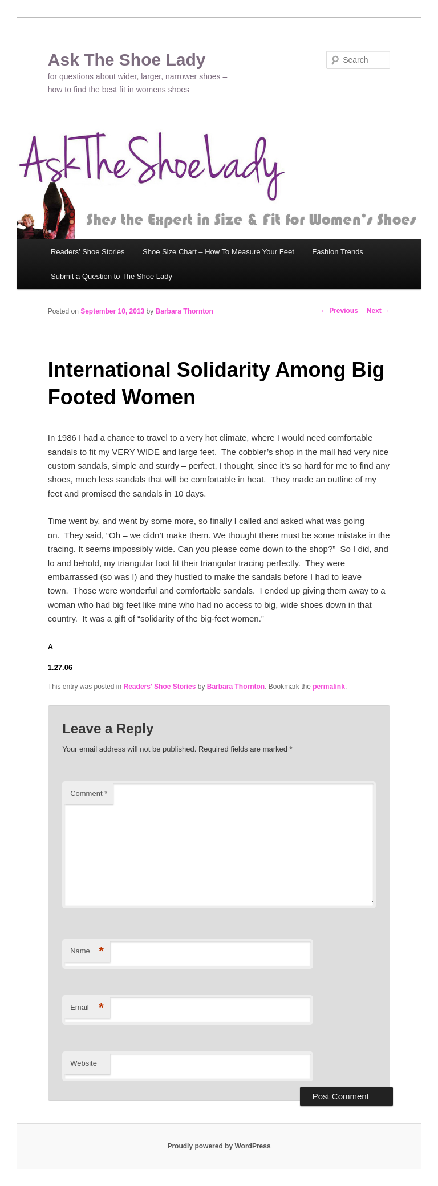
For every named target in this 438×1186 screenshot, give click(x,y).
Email (87, 1008)
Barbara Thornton (184, 311)
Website (83, 1063)
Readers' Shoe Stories (160, 687)
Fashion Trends (337, 251)
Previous (339, 311)
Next (378, 311)
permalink (329, 687)
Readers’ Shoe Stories (88, 251)
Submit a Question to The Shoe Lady (111, 276)
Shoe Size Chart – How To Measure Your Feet (218, 251)
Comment (88, 793)
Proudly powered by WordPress (218, 1146)
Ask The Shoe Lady (127, 59)
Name (87, 951)
